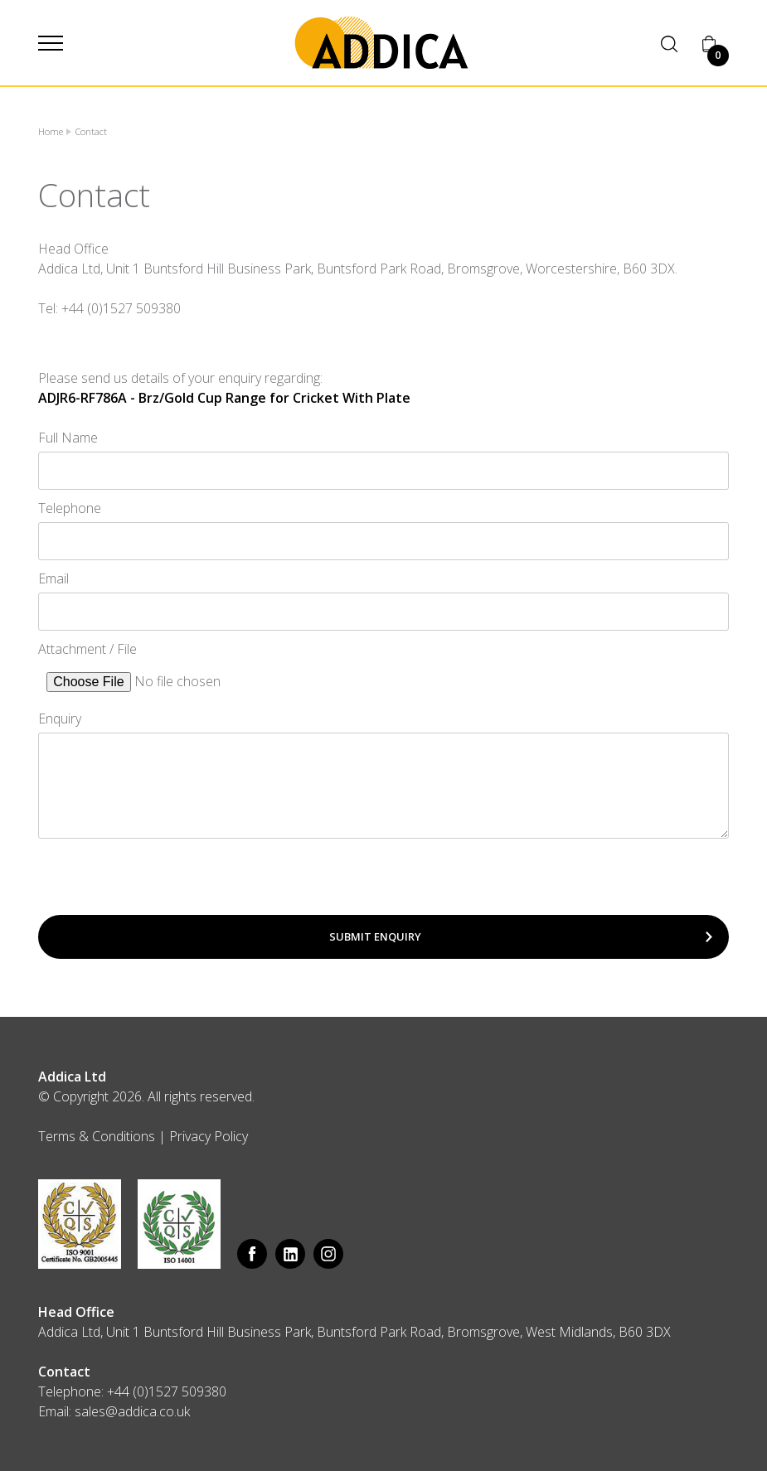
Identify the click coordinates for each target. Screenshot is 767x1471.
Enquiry (59, 718)
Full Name (68, 437)
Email (53, 578)
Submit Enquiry (375, 936)
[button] (50, 43)
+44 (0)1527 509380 (166, 1391)
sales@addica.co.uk (132, 1411)
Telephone (69, 508)
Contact (91, 131)
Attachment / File (87, 649)
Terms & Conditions (96, 1136)
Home (50, 131)
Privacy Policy (208, 1136)
